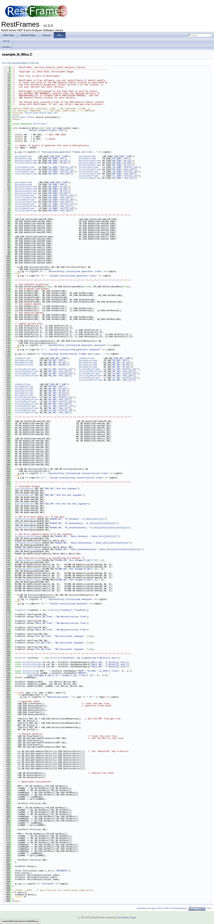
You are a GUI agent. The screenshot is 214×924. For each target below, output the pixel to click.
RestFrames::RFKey (23, 117)
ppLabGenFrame (23, 156)
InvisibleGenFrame (26, 169)
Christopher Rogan (126, 917)
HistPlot (20, 657)
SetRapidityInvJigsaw (28, 536)
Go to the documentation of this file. (20, 63)
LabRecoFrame (23, 358)
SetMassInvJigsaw (25, 518)
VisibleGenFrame (24, 167)
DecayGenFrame (23, 158)
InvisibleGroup (24, 488)
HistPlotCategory (33, 662)
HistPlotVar (30, 670)
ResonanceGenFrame (26, 160)
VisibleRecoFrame (25, 369)
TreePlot (20, 610)
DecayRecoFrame (24, 360)
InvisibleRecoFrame (26, 371)
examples (6, 47)
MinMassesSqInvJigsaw (28, 560)
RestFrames (39, 123)
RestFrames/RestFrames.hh (41, 112)
